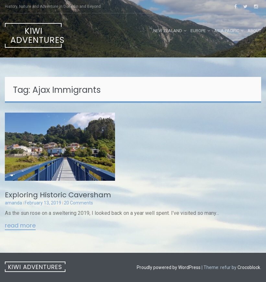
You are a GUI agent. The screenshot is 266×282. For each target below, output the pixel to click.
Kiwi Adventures (36, 35)
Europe (198, 30)
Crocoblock (248, 267)
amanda (13, 202)
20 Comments (78, 202)
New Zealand (167, 30)
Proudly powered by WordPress (169, 267)
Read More (20, 225)
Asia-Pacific (226, 30)
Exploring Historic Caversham (58, 195)
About (254, 30)
